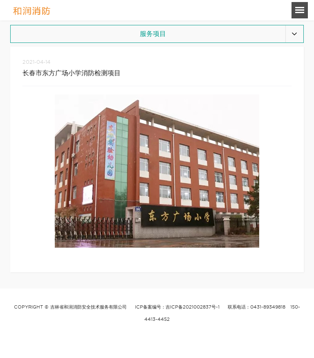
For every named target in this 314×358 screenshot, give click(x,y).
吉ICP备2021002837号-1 (193, 307)
